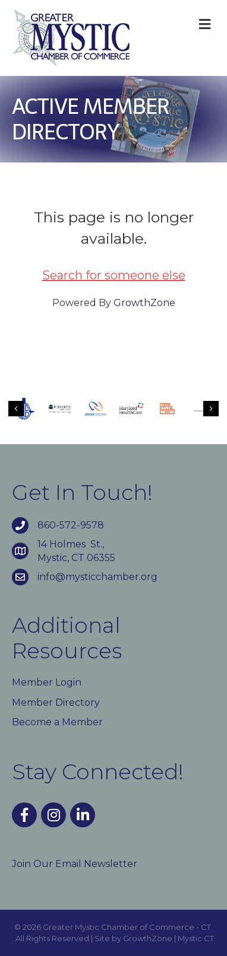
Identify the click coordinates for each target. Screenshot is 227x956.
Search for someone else (113, 275)
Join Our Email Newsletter (74, 863)
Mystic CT (196, 938)
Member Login (46, 682)
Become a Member (57, 722)
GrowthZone (144, 302)
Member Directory (56, 702)
